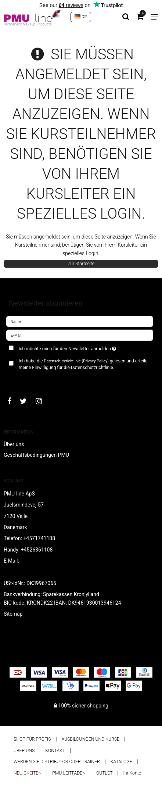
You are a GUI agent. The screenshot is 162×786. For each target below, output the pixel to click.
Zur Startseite (81, 263)
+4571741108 (39, 538)
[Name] (79, 321)
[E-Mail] (79, 334)
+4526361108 (37, 550)
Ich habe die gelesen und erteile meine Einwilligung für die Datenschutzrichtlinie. (83, 364)
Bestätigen (26, 380)
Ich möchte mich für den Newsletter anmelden (72, 347)
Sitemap (13, 614)
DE (81, 16)
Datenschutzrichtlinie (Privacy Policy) (76, 361)
